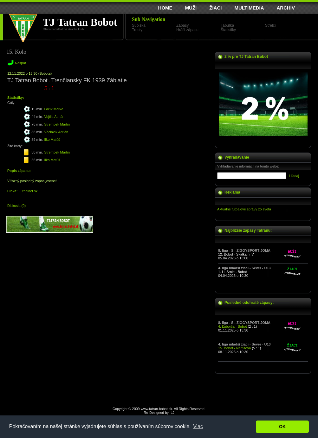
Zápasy (182, 25)
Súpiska (139, 25)
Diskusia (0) (16, 206)
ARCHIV (285, 7)
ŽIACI (215, 7)
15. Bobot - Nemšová (234, 348)
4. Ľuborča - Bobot (232, 326)
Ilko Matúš (52, 139)
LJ (172, 412)
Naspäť (20, 63)
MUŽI (191, 7)
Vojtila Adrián (54, 117)
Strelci (270, 25)
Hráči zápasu (187, 30)
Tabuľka (227, 25)
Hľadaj (294, 176)
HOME (165, 7)
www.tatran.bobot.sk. (157, 409)
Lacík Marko (53, 109)
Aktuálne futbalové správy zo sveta (244, 209)
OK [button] (282, 426)
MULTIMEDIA (249, 7)
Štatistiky (228, 30)
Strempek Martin (57, 124)
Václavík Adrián (56, 132)
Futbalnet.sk (27, 191)
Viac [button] (198, 426)
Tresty (137, 30)
